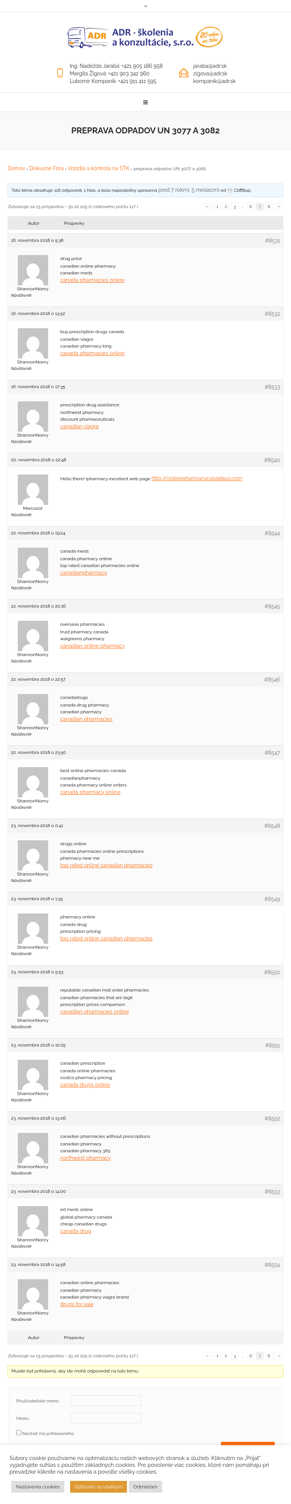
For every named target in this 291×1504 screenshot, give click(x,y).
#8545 (272, 606)
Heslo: (22, 1418)
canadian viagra (79, 426)
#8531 (272, 241)
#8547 (272, 753)
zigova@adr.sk (210, 73)
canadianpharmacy (83, 573)
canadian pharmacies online (94, 1012)
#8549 (272, 899)
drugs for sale (77, 1304)
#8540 (272, 460)
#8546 (272, 680)
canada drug (75, 1231)
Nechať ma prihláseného (48, 1433)
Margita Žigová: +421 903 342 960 (110, 73)
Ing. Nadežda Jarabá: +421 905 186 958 (116, 66)
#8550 (272, 972)
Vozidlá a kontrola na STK (98, 168)
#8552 (272, 1118)
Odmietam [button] (145, 1487)
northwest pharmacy (85, 1158)
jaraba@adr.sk (210, 66)
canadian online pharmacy (92, 646)
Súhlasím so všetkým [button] (98, 1487)
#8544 (272, 533)
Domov (16, 168)
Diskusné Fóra (46, 168)
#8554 (272, 1265)
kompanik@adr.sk (214, 81)
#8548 (272, 826)
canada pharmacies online (92, 280)
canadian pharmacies (86, 719)
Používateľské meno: (37, 1401)
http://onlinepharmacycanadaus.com (197, 478)
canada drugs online (85, 1085)
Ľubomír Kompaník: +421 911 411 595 (113, 81)
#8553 (272, 1192)
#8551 (272, 1045)
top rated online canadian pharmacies (106, 865)
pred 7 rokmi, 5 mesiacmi (188, 190)
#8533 (272, 387)
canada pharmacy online (90, 792)
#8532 (272, 314)
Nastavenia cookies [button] (38, 1487)
